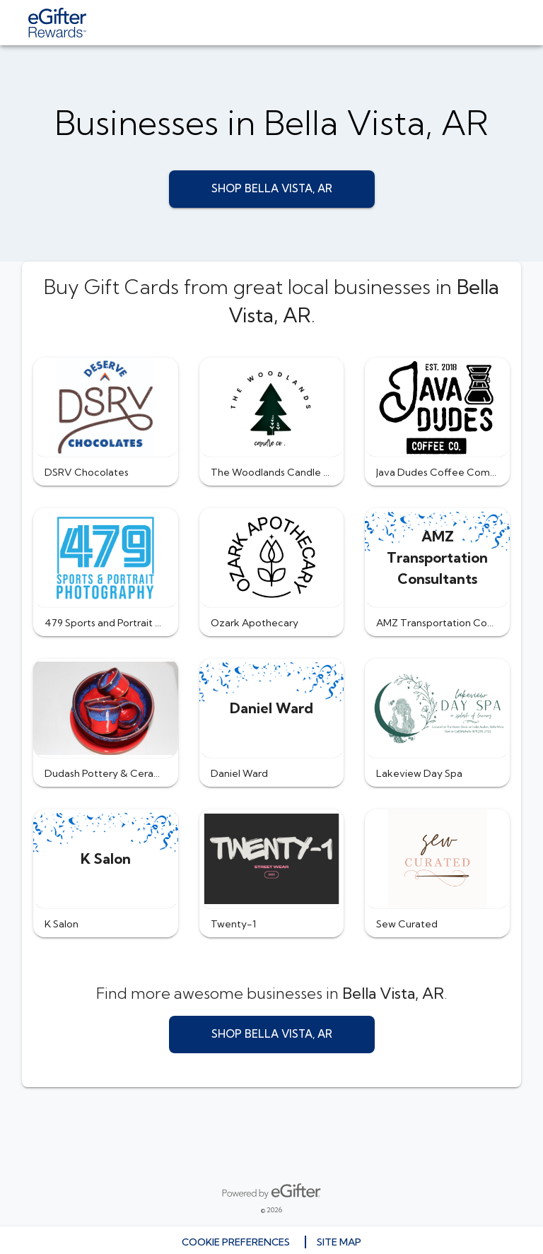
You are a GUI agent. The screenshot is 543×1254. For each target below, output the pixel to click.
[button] (105, 422)
